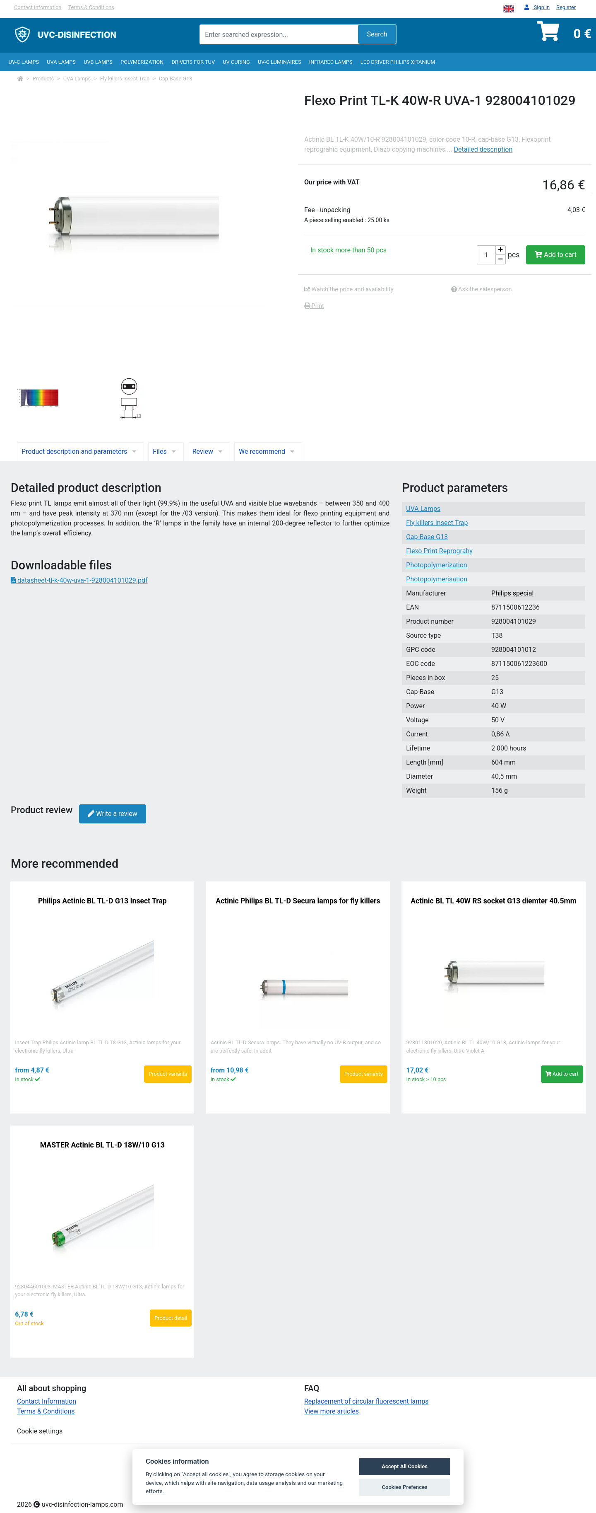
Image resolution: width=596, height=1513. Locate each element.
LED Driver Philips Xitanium (397, 62)
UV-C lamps (24, 62)
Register (566, 7)
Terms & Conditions (91, 7)
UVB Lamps (98, 62)
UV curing (236, 62)
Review (209, 451)
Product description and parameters (80, 451)
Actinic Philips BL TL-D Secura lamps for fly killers (298, 901)
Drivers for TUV (193, 62)
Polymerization (141, 62)
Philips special (512, 593)
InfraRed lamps (331, 62)
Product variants (168, 1074)
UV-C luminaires (279, 62)
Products (43, 78)
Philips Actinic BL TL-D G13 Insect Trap (102, 901)
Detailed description (483, 149)
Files (166, 451)
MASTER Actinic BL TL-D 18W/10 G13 (102, 1145)
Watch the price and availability (349, 289)
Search (377, 34)
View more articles (331, 1411)
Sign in (537, 8)
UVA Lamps (61, 62)
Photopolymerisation (436, 579)
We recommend (268, 451)
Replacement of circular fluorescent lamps (366, 1401)
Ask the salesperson (481, 289)
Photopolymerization (436, 565)
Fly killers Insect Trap (124, 78)
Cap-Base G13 (175, 78)
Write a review (112, 814)
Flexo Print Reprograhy (439, 551)
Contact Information (37, 7)
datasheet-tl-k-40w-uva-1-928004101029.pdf (79, 580)
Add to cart (556, 255)
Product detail (170, 1318)
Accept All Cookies (405, 1466)
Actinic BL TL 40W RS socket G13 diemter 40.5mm (494, 901)
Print (314, 306)
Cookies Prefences (404, 1487)
